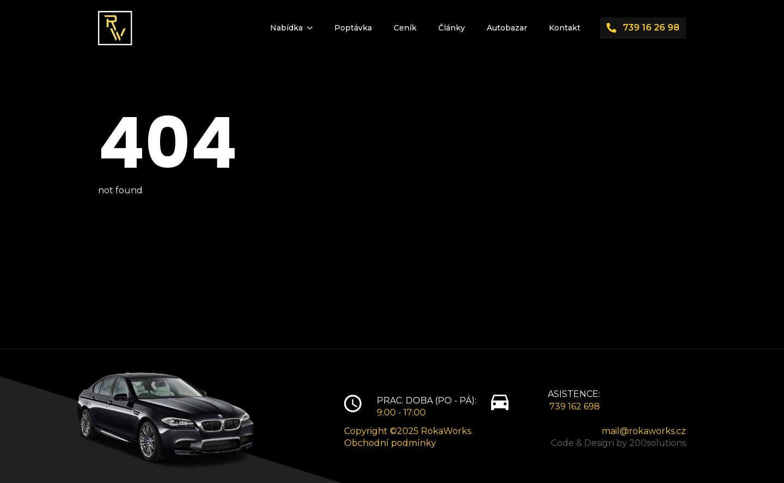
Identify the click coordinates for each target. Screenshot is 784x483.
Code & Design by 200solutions (618, 443)
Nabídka (286, 28)
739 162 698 (574, 406)
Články (451, 28)
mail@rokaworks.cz (644, 431)
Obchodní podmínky (390, 443)
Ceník (405, 28)
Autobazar (507, 28)
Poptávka (353, 28)
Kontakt (564, 28)
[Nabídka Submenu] (313, 27)
